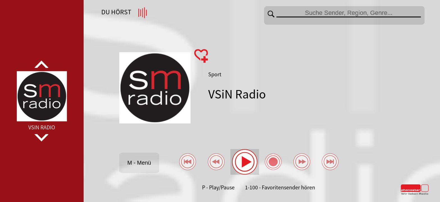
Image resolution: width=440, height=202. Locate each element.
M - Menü (139, 163)
